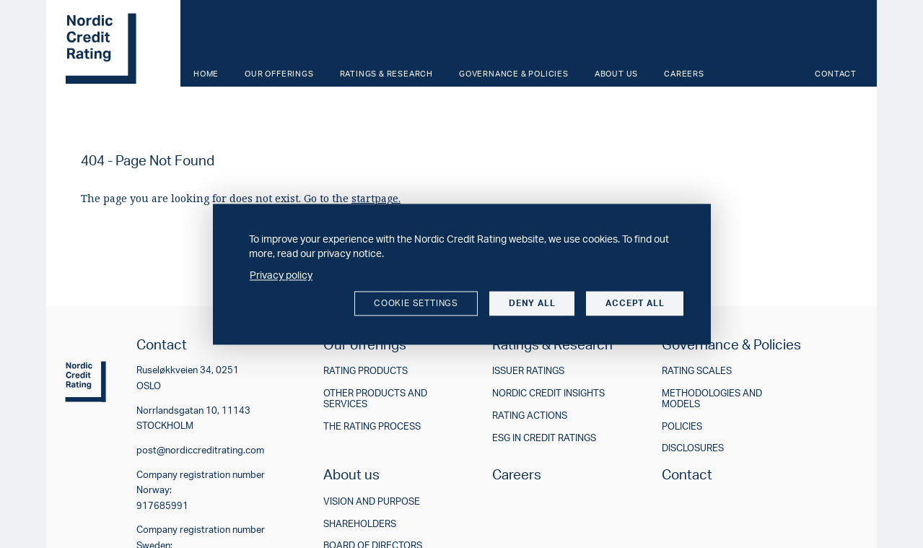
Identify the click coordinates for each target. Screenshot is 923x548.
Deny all (532, 303)
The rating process (372, 426)
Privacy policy (281, 275)
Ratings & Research (386, 74)
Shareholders (359, 523)
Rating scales (697, 370)
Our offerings (279, 74)
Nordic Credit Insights (548, 393)
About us (616, 74)
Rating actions (529, 415)
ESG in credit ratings (544, 437)
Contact (836, 74)
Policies (682, 426)
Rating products (365, 370)
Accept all (634, 303)
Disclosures (693, 448)
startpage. (376, 198)
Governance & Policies (514, 74)
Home (206, 74)
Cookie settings (416, 303)
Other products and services (375, 398)
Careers (684, 74)
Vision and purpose (371, 501)
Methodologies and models (712, 398)
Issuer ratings (528, 370)
